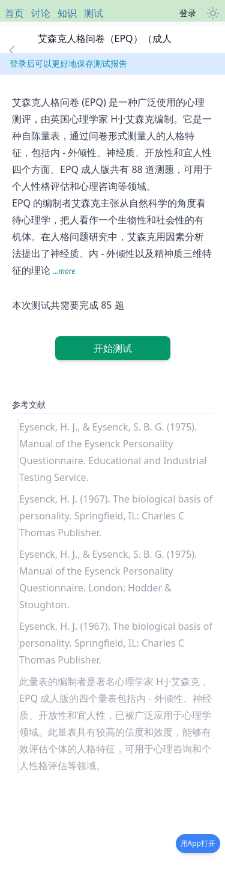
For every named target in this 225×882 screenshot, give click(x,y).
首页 (14, 13)
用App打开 (198, 843)
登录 (187, 13)
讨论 (40, 13)
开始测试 (113, 348)
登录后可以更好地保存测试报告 (68, 63)
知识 (67, 13)
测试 (93, 13)
